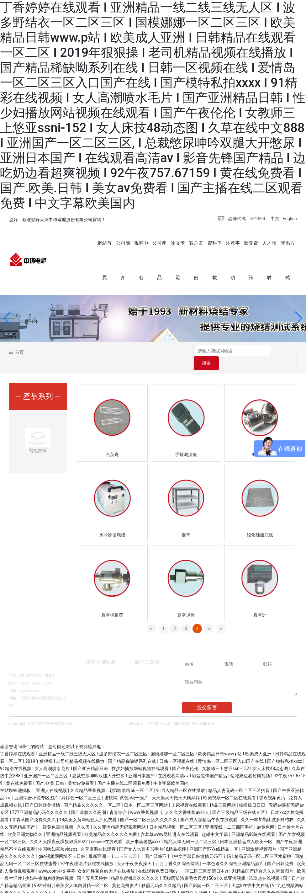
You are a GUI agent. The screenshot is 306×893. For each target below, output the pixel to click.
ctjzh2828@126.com (36, 672)
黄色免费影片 (125, 874)
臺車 (186, 523)
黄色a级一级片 (135, 786)
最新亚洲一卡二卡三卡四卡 (115, 845)
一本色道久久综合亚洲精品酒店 (233, 852)
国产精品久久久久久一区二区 (93, 794)
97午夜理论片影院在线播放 (87, 852)
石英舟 (112, 443)
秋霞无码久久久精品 (161, 874)
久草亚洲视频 (232, 867)
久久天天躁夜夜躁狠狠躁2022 (59, 830)
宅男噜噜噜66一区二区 (131, 779)
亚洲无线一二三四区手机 (229, 816)
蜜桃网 (111, 786)
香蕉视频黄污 (272, 786)
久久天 (84, 816)
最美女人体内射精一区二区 (82, 874)
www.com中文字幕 (56, 860)
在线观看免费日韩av (158, 860)
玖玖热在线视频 (265, 867)
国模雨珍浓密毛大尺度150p (189, 867)
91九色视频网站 (288, 874)
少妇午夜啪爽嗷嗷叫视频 (49, 867)
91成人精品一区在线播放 (181, 779)
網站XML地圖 (203, 712)
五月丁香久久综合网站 (177, 852)
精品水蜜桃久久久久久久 (135, 867)
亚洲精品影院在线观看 (253, 823)
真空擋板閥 (112, 604)
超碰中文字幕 (215, 823)
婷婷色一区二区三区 (81, 786)
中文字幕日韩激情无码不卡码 (203, 845)
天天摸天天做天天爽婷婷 (176, 786)
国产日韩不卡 (158, 845)
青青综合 (118, 801)
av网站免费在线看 (233, 882)
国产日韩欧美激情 (43, 794)
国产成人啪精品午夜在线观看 (209, 808)
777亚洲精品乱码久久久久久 (40, 801)
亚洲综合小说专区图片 (36, 786)
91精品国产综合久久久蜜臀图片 (263, 860)
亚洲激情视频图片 (259, 838)
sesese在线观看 (107, 830)
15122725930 (30, 664)
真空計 (259, 604)
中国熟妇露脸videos (58, 838)
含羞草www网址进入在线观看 (170, 823)
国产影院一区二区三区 (206, 874)
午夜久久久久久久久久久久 (27, 882)
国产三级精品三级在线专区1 (240, 801)
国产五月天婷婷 (92, 867)
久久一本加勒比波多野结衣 (267, 808)
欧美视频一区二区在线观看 (230, 786)
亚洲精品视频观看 (64, 823)
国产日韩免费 (280, 852)
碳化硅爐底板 (260, 523)
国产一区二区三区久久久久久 (149, 808)
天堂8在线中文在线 (250, 874)
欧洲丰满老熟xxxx (144, 830)
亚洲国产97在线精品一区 (214, 838)
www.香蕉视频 (144, 801)
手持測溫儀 (186, 443)
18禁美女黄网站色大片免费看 (88, 808)
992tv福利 (44, 874)
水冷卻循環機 (112, 523)
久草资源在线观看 (99, 838)
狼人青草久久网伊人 (192, 882)
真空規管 (186, 604)
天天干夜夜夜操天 (135, 852)
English (289, 218)
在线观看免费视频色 (273, 882)
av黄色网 (265, 816)
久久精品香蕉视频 (88, 779)
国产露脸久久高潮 (89, 801)
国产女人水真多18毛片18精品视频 (153, 838)
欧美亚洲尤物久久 (26, 823)
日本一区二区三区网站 (146, 794)
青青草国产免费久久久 (34, 808)
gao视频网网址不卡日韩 (62, 845)
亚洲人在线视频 (52, 779)
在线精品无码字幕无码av (145, 882)
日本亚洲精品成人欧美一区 (246, 830)
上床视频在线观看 (189, 794)
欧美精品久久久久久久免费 (111, 823)
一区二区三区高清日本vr (205, 860)
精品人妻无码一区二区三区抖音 (239, 779)
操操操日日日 (252, 794)
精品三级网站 (223, 794)
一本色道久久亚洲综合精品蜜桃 (87, 882)
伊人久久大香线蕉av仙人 (185, 801)
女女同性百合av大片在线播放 (106, 860)
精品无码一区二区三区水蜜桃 (263, 845)
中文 (275, 218)
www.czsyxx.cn (32, 680)
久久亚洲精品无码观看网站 (120, 816)
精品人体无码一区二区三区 (191, 830)
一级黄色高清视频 (56, 816)
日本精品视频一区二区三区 (176, 816)
